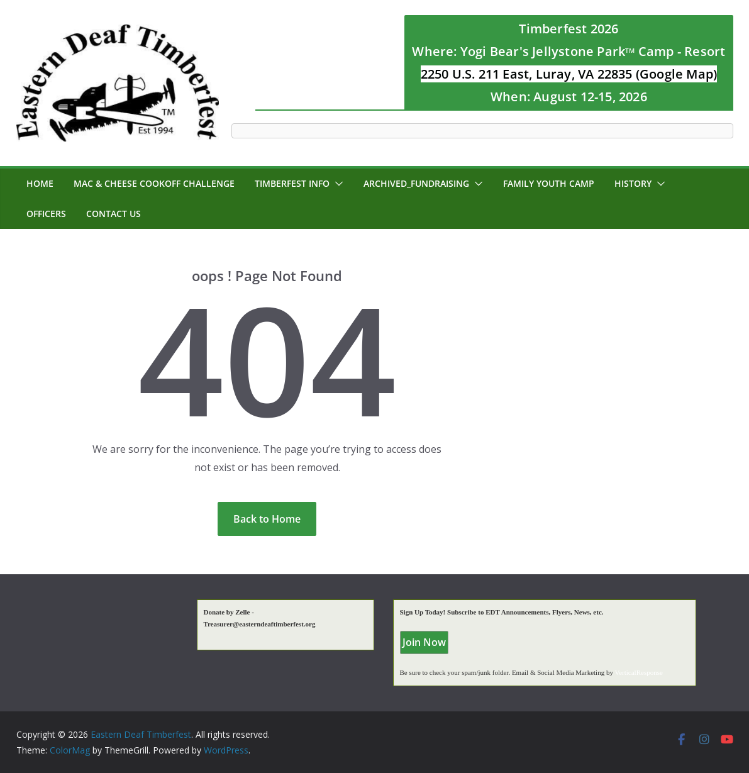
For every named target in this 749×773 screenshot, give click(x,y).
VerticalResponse (638, 672)
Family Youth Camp (548, 183)
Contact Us (113, 214)
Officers (46, 214)
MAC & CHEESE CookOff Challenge (154, 183)
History (633, 183)
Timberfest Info (292, 183)
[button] (336, 183)
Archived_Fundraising (416, 183)
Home (39, 183)
